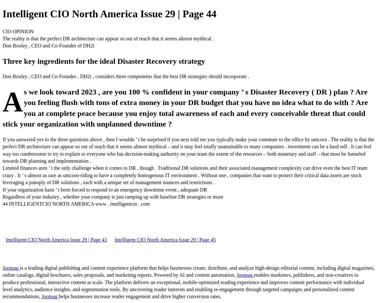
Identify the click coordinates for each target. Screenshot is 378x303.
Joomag (11, 268)
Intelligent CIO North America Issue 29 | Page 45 (165, 239)
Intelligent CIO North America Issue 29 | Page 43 (56, 239)
